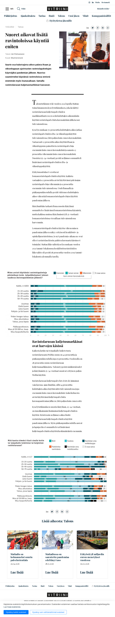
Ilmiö (43, 586)
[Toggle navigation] (7, 8)
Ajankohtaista (23, 586)
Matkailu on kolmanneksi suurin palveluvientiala (21, 557)
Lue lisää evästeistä (12, 607)
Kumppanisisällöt (81, 586)
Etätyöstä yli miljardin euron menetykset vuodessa (92, 557)
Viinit (70, 586)
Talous (50, 586)
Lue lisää (17, 572)
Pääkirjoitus (10, 586)
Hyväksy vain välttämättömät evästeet (48, 612)
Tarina (34, 586)
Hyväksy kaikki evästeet (16, 612)
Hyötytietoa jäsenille (100, 586)
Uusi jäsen (60, 586)
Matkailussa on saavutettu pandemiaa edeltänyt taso (57, 557)
